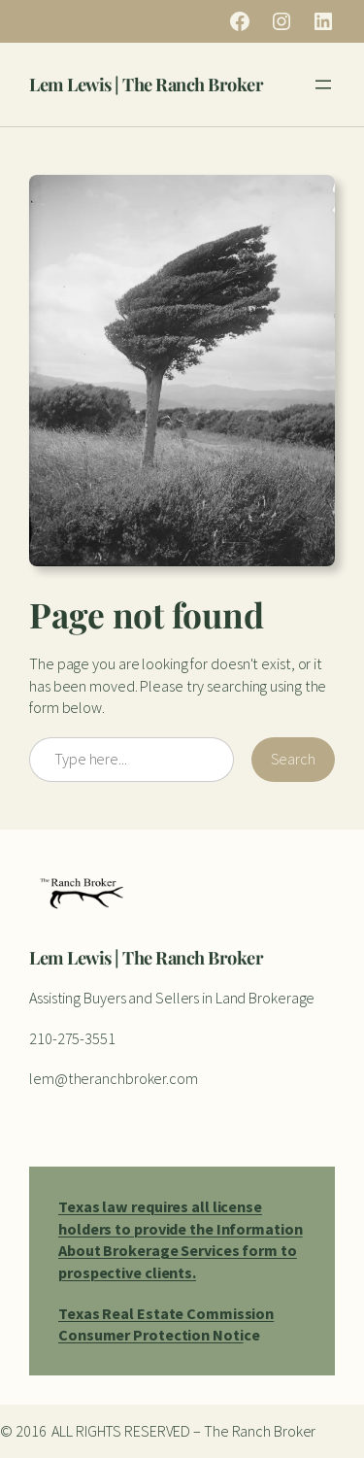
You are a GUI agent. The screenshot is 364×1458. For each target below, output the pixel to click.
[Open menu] (323, 84)
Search (293, 758)
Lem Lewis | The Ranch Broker (146, 84)
